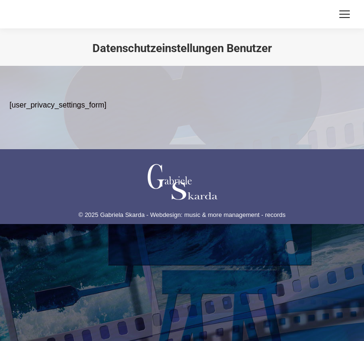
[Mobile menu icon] (344, 14)
